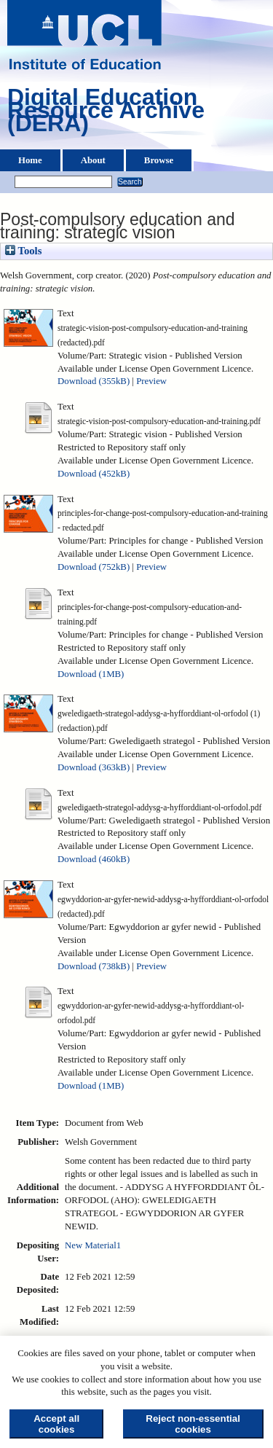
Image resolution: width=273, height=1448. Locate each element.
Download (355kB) (94, 381)
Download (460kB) (94, 859)
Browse (158, 160)
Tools (23, 251)
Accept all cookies (56, 1424)
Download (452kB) (94, 474)
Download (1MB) (91, 674)
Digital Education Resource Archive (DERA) (106, 113)
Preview (151, 381)
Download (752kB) (94, 567)
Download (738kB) (94, 966)
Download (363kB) (94, 767)
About (93, 160)
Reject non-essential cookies (193, 1424)
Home (30, 160)
